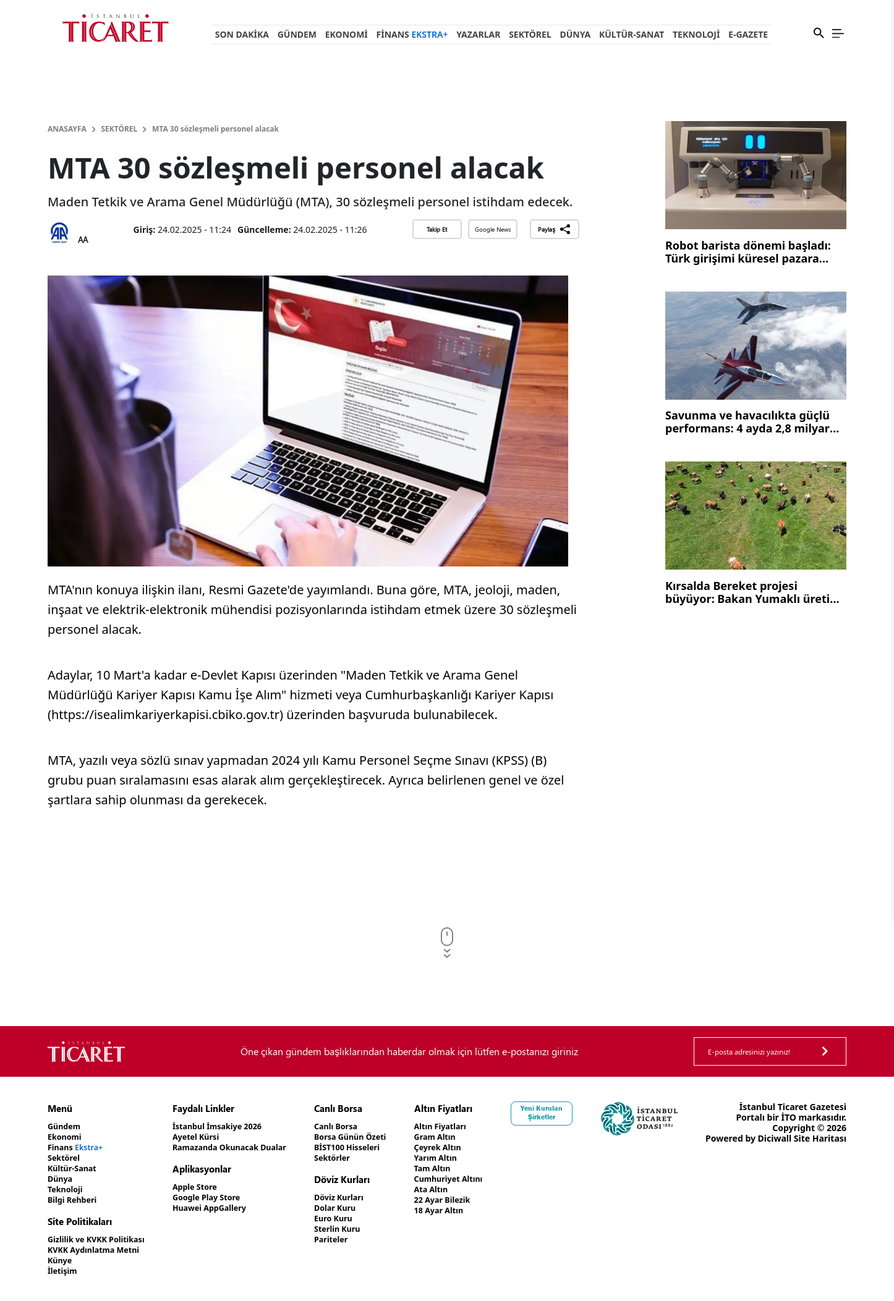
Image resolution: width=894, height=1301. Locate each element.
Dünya (575, 34)
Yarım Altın (465, 1158)
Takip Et (437, 229)
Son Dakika (242, 34)
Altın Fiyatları (470, 1126)
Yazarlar (478, 34)
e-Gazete (748, 34)
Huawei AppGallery (223, 1208)
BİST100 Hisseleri (372, 1147)
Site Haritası (820, 1148)
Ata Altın (460, 1189)
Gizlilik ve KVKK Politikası (102, 1239)
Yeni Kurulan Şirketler (575, 1112)
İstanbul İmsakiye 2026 (231, 1126)
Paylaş (554, 229)
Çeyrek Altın (467, 1147)
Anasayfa (67, 129)
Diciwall (829, 1138)
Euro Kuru (356, 1218)
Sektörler (355, 1158)
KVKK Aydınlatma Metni (99, 1250)
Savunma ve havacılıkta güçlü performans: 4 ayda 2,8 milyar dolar (747, 423)
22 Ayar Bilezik (472, 1200)
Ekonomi (346, 34)
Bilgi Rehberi (75, 1200)
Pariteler (354, 1239)
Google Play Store (219, 1197)
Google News (493, 229)
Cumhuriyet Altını (479, 1179)
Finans (412, 34)
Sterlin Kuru (360, 1229)
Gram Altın (464, 1137)
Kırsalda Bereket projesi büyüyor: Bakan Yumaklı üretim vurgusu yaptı (753, 593)
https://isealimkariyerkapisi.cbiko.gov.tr (165, 714)
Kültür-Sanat (631, 34)
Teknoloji (696, 34)
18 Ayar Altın (468, 1210)
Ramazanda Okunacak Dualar (245, 1147)
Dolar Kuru (358, 1208)
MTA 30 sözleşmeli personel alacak (215, 129)
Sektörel (530, 34)
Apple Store (206, 1187)
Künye (61, 1260)
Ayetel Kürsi (208, 1137)
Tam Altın (461, 1168)
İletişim (64, 1271)
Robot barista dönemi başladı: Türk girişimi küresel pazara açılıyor (748, 253)
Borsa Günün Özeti (375, 1137)
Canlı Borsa (359, 1126)
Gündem (297, 34)
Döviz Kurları (362, 1197)
